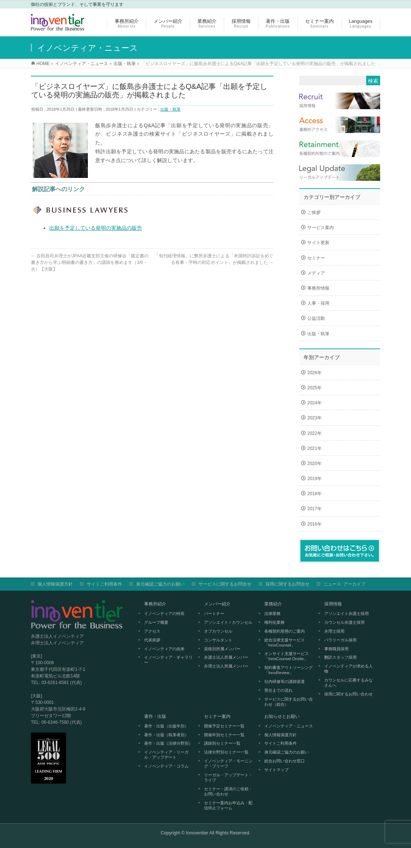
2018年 (314, 493)
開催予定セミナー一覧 (224, 726)
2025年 (314, 387)
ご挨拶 (314, 212)
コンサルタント (218, 640)
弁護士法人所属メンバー (226, 657)
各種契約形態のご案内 (284, 631)
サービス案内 (320, 227)
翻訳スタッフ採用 (340, 657)
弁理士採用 (334, 631)
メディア (316, 273)
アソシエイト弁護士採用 (346, 613)
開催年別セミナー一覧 (224, 735)
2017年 (314, 508)
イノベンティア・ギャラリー (168, 660)
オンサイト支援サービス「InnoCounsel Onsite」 (286, 656)
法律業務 (272, 613)
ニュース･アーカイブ (344, 584)
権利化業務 (274, 622)
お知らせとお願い (282, 716)
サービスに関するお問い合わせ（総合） (288, 701)
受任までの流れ (278, 690)
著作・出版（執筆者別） (166, 735)
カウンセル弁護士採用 (344, 622)
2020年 (314, 463)
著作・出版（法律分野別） (168, 743)
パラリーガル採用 (340, 640)
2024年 (314, 402)
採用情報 (333, 604)
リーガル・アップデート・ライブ (228, 777)
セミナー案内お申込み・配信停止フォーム (228, 805)
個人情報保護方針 (55, 584)
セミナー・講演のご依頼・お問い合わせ (228, 791)
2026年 (314, 372)
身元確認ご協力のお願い (160, 584)
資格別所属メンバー (222, 649)
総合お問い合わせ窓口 (284, 761)
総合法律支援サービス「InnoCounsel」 (284, 642)
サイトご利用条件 (104, 584)
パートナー (214, 613)
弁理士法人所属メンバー (226, 666)
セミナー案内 (217, 716)
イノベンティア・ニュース (288, 726)
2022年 (314, 433)
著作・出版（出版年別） (166, 726)
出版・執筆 (170, 109)
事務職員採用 (336, 649)
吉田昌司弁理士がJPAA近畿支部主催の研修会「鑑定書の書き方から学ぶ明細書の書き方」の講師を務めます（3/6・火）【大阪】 (90, 262)
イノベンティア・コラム (166, 766)
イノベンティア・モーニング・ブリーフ (228, 763)
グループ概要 (156, 622)
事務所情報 (318, 288)
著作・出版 (155, 716)
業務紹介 (273, 604)
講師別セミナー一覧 (222, 743)
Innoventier (197, 833)
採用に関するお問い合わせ (348, 694)
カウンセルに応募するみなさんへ (348, 682)
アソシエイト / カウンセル (228, 622)
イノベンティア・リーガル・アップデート (166, 754)
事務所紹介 (155, 604)
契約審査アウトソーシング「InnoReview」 (288, 670)
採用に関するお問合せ (287, 584)
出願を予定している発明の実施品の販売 (95, 228)
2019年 (314, 478)
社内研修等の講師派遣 (284, 681)
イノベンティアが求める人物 (348, 668)
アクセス (152, 631)
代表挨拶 (152, 640)
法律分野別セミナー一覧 (226, 752)
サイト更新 (318, 242)
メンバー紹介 (217, 604)
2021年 (314, 448)
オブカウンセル (218, 631)
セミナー (316, 258)
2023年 (314, 418)
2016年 (314, 524)
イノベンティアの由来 (164, 649)
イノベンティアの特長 (164, 613)
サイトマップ (276, 770)
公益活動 (316, 318)
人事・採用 (318, 303)
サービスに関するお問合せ (225, 584)
